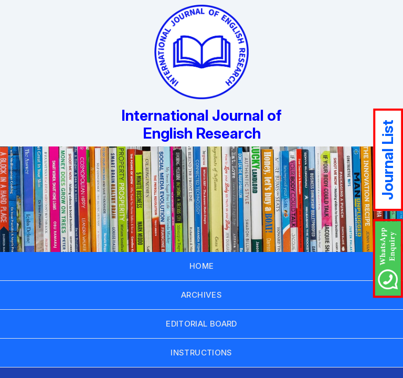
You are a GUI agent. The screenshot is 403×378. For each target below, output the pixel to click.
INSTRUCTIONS (201, 353)
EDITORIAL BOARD (201, 324)
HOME (201, 266)
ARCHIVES (201, 295)
